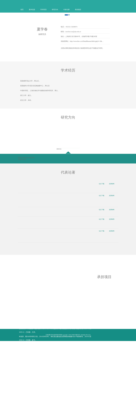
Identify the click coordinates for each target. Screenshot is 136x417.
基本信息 (32, 9)
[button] (10, 53)
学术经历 (43, 9)
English (81, 5)
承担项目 (78, 9)
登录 (82, 5)
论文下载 (102, 260)
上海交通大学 (32, 86)
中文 (79, 5)
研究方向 (55, 9)
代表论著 (66, 9)
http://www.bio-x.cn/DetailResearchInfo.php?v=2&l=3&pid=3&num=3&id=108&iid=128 (98, 118)
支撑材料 (113, 260)
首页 (22, 9)
